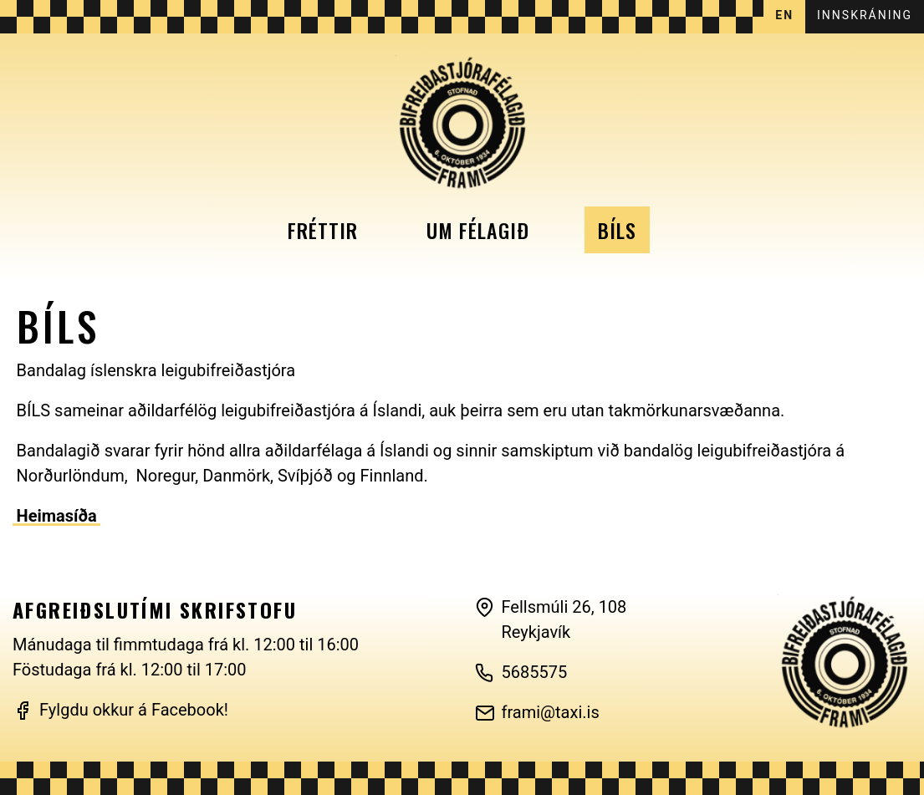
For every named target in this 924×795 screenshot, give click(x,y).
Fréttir (323, 230)
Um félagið (477, 230)
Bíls (617, 230)
